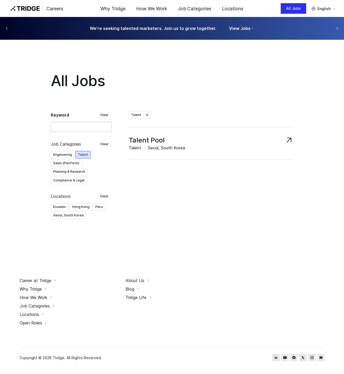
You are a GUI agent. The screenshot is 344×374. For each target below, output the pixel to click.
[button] (147, 115)
